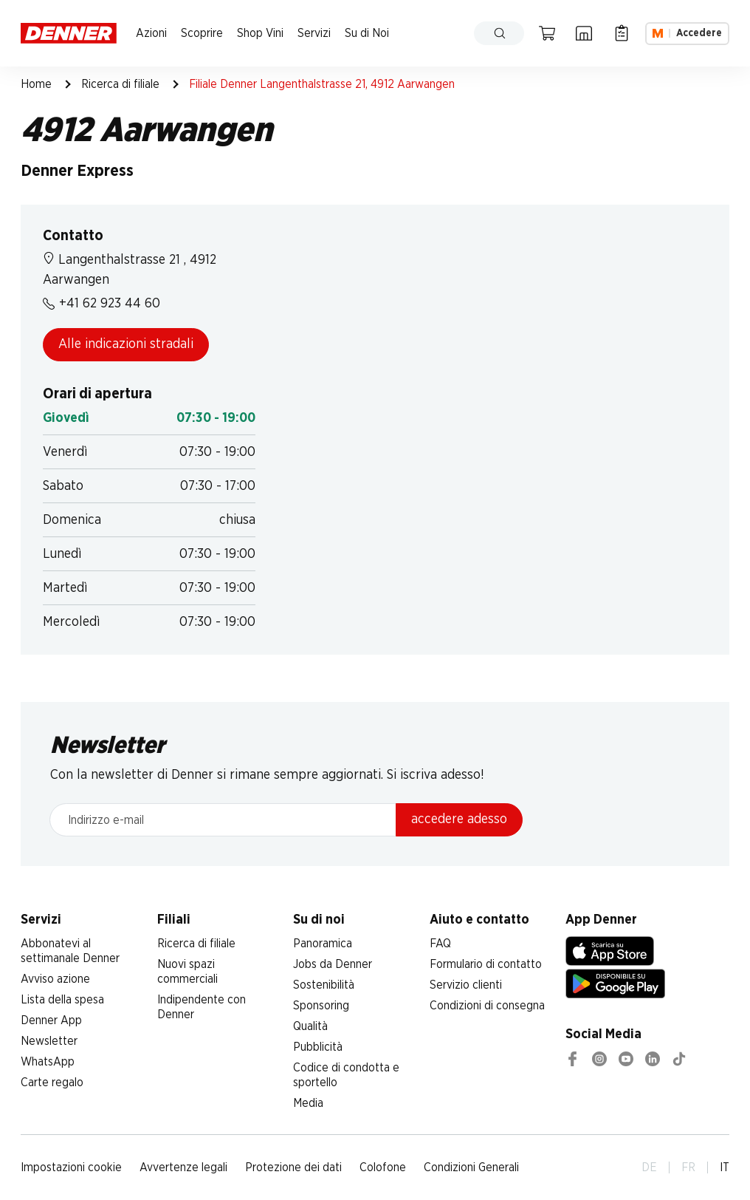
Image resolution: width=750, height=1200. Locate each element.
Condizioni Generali (471, 1167)
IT (724, 1167)
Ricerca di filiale (120, 84)
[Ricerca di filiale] (584, 33)
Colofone (382, 1167)
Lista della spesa (62, 1000)
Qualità (310, 1026)
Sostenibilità (323, 985)
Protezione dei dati (293, 1167)
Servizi (314, 33)
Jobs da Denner (332, 964)
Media (308, 1103)
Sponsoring (321, 1006)
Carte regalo (52, 1082)
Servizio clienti (466, 985)
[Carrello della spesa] (547, 33)
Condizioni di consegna (487, 1006)
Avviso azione (55, 979)
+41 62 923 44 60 (101, 303)
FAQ (440, 944)
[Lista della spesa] (621, 33)
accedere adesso (459, 819)
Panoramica (322, 944)
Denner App (51, 1020)
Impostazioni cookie (71, 1167)
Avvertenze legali (183, 1167)
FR (688, 1167)
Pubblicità (318, 1047)
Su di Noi (367, 33)
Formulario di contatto (486, 964)
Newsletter (49, 1041)
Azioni (151, 33)
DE (649, 1167)
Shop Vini (260, 33)
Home (36, 84)
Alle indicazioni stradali (125, 344)
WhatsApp (48, 1062)
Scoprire (202, 33)
